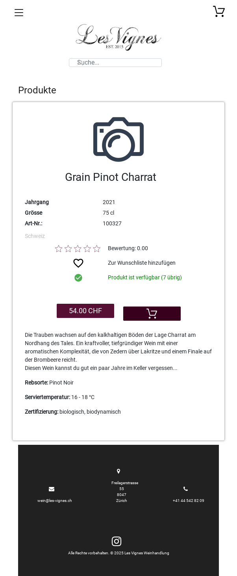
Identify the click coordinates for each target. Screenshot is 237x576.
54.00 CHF (85, 311)
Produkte (37, 90)
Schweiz (35, 236)
